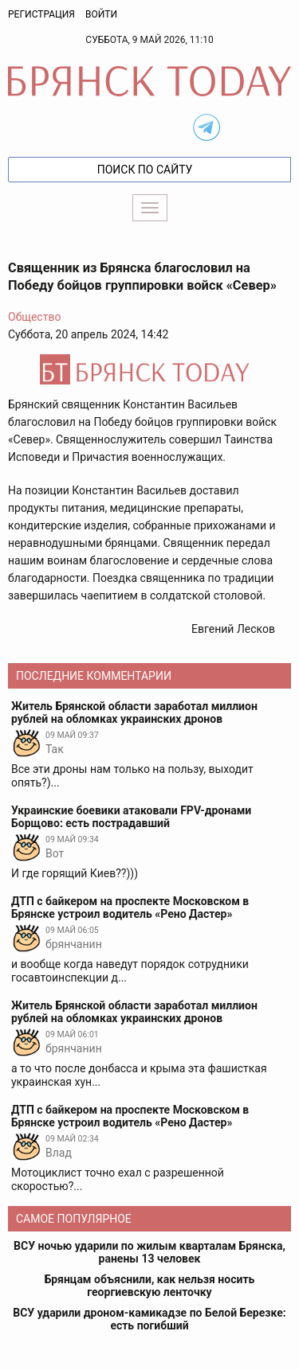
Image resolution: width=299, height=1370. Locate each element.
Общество (34, 316)
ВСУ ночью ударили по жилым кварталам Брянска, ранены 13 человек (149, 1252)
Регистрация (41, 14)
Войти (101, 14)
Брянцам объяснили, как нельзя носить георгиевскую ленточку (150, 1285)
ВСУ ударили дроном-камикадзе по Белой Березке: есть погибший (149, 1319)
